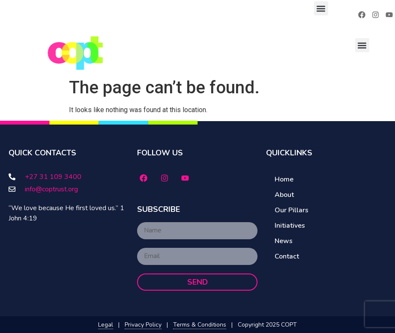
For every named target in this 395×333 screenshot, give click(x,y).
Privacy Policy (143, 325)
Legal (105, 325)
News (284, 241)
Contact (287, 256)
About (284, 194)
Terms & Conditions (199, 325)
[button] (321, 8)
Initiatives (290, 225)
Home (284, 179)
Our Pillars (291, 210)
